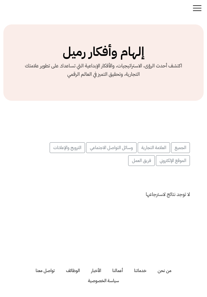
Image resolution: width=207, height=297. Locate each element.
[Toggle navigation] (197, 7)
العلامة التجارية (153, 147)
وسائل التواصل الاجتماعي (111, 147)
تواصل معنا (45, 270)
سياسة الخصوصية (103, 280)
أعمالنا (117, 270)
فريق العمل (141, 160)
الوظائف (73, 270)
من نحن (164, 270)
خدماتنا (140, 270)
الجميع (180, 147)
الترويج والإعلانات (67, 147)
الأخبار (96, 270)
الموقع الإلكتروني (173, 160)
